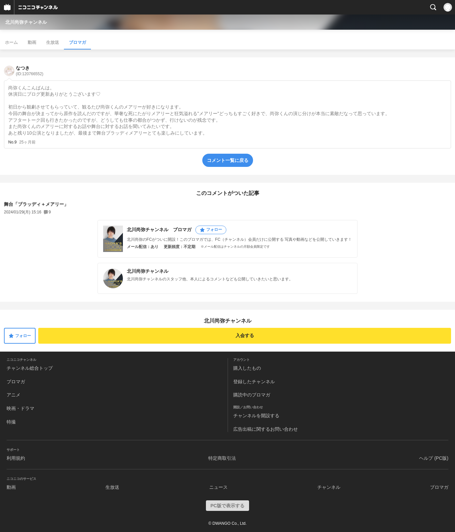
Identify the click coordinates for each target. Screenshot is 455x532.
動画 (32, 42)
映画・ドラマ (20, 408)
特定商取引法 (222, 458)
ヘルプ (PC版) (433, 458)
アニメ (13, 394)
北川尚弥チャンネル (26, 22)
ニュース (218, 487)
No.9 (12, 142)
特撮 (11, 421)
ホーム (11, 42)
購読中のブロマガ (251, 394)
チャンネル (328, 487)
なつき (29, 70)
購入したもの (247, 368)
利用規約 (16, 458)
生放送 (52, 42)
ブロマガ (77, 42)
